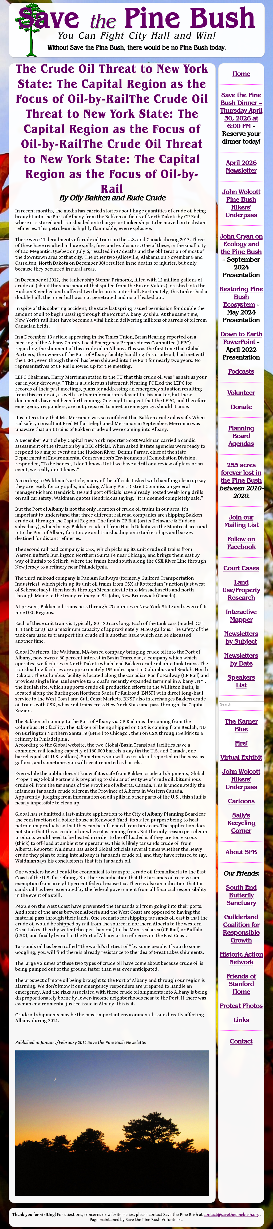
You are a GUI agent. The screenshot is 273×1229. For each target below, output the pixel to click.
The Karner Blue (241, 725)
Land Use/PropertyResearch (241, 590)
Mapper (241, 619)
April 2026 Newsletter (241, 166)
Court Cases (241, 568)
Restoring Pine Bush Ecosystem (241, 296)
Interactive (241, 612)
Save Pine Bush (137, 17)
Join (235, 517)
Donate (241, 407)
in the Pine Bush (241, 476)
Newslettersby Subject (241, 637)
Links (241, 1020)
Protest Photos (241, 1006)
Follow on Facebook (241, 543)
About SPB (241, 852)
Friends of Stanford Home (241, 984)
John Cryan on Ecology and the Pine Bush (241, 244)
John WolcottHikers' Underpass (241, 779)
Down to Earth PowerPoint (241, 338)
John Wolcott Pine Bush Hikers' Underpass (241, 203)
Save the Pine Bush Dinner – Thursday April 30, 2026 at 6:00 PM (241, 110)
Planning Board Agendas (241, 436)
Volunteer (241, 393)
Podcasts (241, 371)
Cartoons (241, 801)
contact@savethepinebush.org (232, 1214)
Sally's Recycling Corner (241, 823)
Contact (241, 1041)
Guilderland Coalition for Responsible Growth (241, 928)
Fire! (241, 743)
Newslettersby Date (241, 659)
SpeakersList (241, 681)
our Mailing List (241, 521)
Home (241, 74)
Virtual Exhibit (241, 757)
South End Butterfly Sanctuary (241, 895)
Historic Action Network (241, 958)
